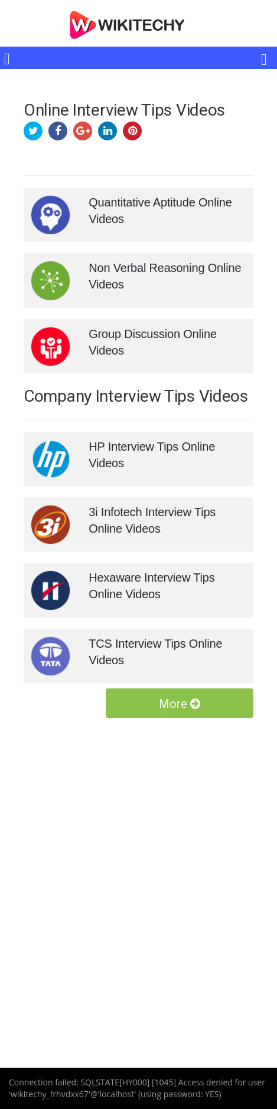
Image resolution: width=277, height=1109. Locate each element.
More (179, 704)
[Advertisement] (138, 869)
